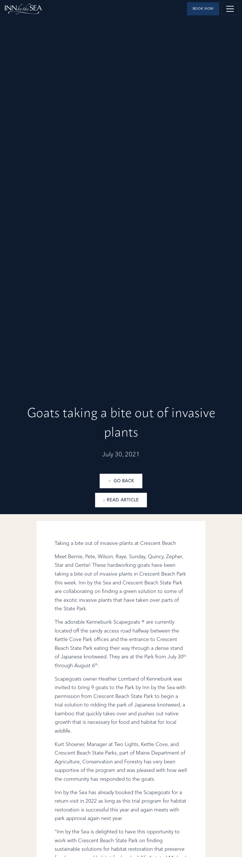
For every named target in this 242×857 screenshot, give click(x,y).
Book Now (203, 9)
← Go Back (121, 481)
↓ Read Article (121, 500)
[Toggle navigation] (230, 9)
